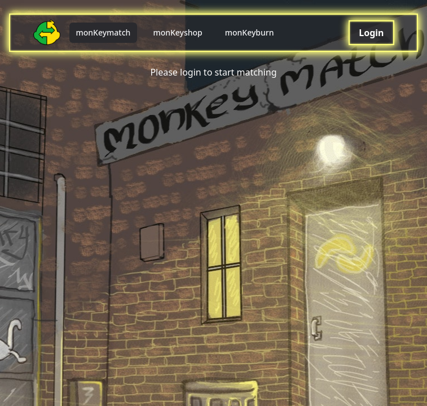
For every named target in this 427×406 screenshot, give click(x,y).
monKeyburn (249, 32)
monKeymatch (103, 32)
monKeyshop (177, 32)
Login (371, 33)
